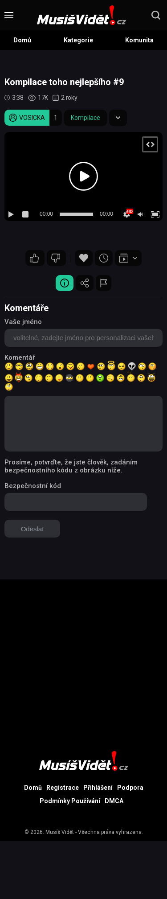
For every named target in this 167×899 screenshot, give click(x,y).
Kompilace (85, 117)
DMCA (114, 801)
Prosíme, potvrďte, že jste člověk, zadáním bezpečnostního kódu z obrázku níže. (71, 466)
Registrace (62, 787)
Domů (22, 40)
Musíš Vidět (59, 832)
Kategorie (78, 40)
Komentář (19, 357)
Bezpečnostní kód (32, 486)
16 (34, 258)
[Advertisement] (83, 663)
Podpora (130, 787)
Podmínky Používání (70, 801)
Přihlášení (98, 787)
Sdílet (84, 283)
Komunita (139, 40)
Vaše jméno (23, 322)
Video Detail (64, 283)
